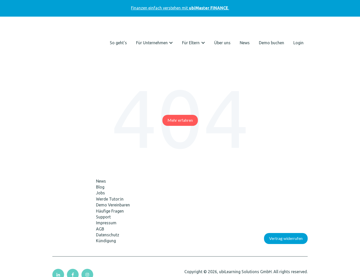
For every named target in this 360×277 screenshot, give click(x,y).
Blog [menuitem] (100, 160)
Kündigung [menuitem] (106, 213)
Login (298, 29)
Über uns (222, 29)
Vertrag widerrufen (286, 211)
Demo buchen (271, 29)
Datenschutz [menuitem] (107, 207)
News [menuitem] (101, 153)
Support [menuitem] (103, 189)
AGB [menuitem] (100, 201)
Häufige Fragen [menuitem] (110, 183)
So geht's (118, 29)
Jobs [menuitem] (100, 165)
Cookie (10, 271)
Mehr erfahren (180, 93)
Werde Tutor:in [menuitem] (110, 171)
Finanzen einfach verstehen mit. (180, 8)
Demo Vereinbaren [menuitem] (113, 177)
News (245, 29)
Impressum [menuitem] (106, 195)
